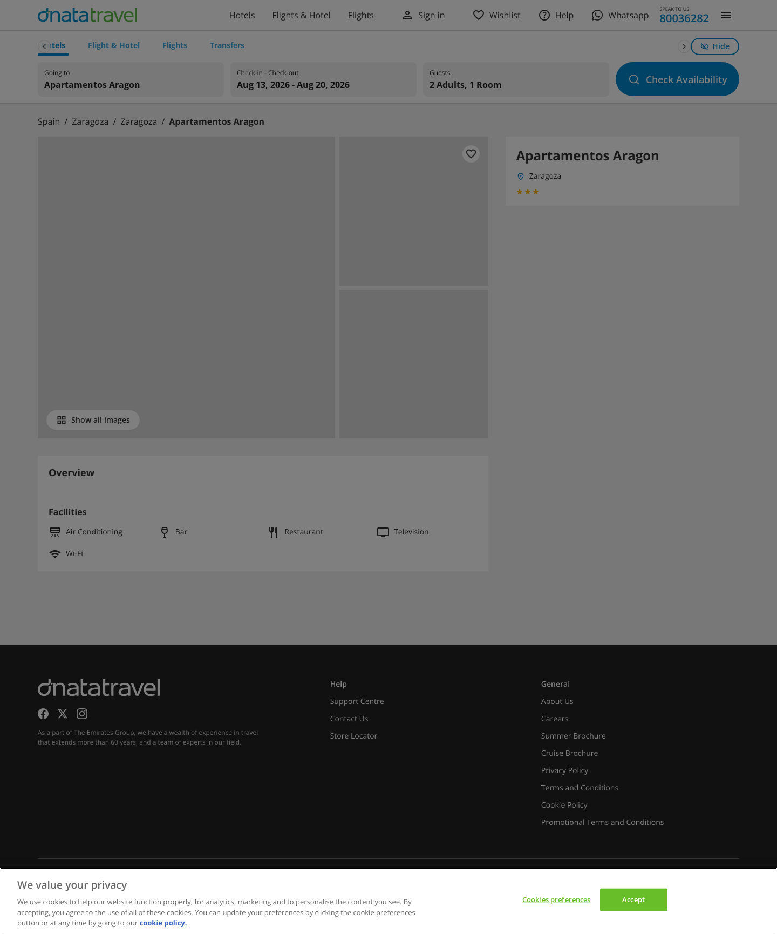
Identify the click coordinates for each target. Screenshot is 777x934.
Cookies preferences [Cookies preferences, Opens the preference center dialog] (556, 899)
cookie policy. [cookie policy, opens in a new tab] (163, 923)
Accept (633, 899)
